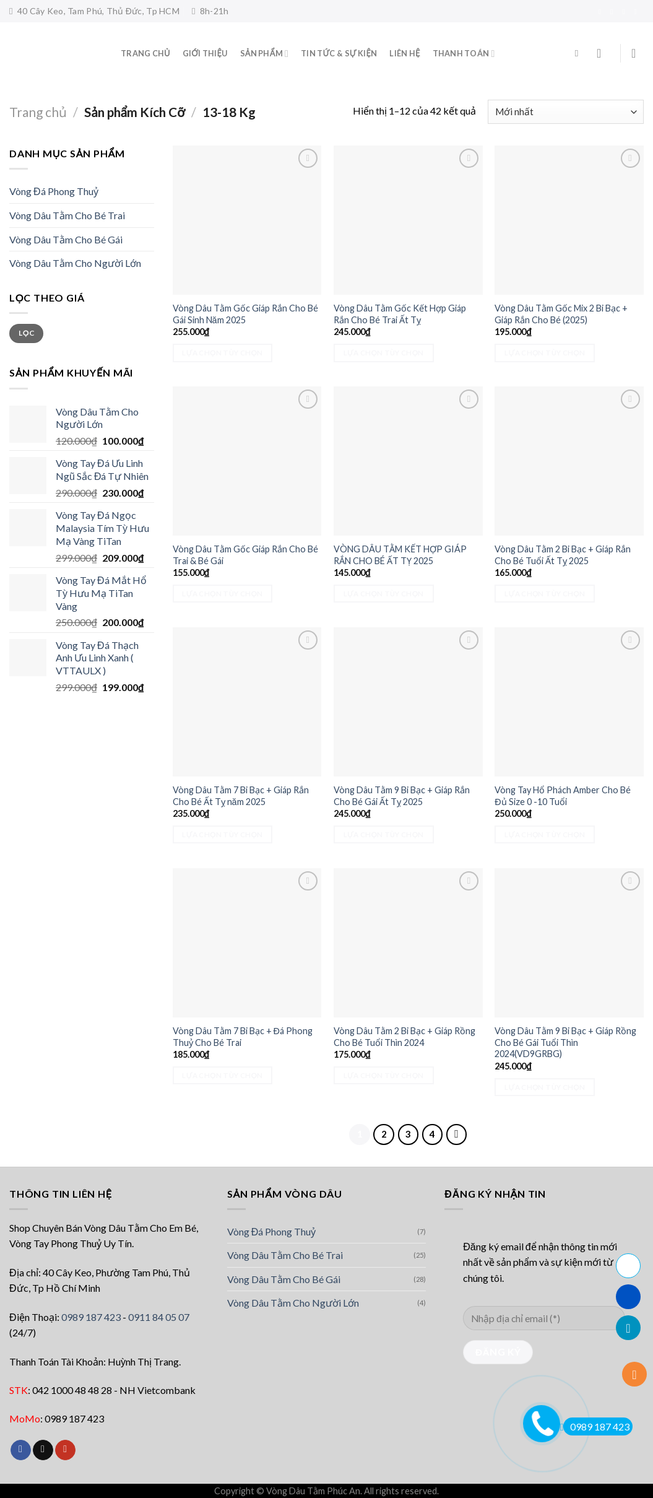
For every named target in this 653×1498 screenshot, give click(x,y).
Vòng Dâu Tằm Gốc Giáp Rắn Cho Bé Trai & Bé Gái (245, 555)
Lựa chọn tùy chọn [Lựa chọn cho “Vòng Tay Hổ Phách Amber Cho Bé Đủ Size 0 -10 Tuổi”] (544, 834)
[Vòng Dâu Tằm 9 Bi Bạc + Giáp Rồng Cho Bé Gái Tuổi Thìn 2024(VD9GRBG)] (569, 942)
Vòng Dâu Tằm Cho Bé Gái (66, 239)
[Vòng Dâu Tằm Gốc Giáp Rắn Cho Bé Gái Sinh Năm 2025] (247, 220)
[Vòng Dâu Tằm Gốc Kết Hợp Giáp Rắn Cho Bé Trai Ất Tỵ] (408, 220)
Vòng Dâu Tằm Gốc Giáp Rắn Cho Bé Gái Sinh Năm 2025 (245, 314)
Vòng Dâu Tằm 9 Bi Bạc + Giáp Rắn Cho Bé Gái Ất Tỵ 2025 (402, 796)
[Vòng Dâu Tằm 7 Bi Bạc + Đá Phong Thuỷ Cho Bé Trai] (247, 942)
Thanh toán (464, 53)
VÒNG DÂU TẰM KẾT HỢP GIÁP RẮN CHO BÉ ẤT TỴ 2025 (400, 555)
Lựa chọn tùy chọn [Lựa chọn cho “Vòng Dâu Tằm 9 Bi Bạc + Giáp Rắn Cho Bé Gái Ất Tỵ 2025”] (384, 834)
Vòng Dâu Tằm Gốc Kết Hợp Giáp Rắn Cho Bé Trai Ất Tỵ (400, 314)
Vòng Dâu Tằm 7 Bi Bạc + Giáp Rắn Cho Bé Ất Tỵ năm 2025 (241, 796)
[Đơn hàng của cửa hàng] (566, 112)
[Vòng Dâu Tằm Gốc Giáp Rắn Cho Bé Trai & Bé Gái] (247, 461)
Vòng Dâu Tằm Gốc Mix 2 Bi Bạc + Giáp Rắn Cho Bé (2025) (561, 314)
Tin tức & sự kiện (339, 53)
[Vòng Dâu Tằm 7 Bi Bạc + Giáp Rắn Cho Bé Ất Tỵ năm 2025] (247, 702)
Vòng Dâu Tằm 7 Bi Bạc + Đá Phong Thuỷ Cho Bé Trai (243, 1037)
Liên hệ (404, 53)
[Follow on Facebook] (602, 11)
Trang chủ (38, 112)
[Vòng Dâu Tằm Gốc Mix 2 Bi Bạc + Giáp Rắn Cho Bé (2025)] (569, 220)
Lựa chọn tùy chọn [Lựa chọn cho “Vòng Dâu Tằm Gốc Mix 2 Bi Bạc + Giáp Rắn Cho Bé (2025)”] (544, 353)
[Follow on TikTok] (614, 11)
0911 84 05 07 (158, 1317)
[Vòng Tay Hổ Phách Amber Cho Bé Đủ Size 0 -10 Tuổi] (569, 702)
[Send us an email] (625, 11)
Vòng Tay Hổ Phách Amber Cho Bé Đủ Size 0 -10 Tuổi (563, 796)
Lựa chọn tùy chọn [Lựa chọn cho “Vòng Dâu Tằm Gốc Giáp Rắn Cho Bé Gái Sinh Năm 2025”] (222, 353)
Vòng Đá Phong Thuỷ (53, 191)
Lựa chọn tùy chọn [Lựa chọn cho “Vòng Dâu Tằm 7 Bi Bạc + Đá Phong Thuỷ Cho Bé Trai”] (222, 1075)
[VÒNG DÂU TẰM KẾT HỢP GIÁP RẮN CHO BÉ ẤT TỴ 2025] (408, 461)
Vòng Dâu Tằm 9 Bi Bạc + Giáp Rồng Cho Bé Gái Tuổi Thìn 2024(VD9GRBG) (565, 1042)
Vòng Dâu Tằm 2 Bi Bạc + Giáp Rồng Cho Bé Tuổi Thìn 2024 (404, 1037)
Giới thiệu (205, 53)
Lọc (26, 332)
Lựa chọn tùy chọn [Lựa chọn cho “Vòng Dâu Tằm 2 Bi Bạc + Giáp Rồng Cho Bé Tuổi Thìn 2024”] (384, 1075)
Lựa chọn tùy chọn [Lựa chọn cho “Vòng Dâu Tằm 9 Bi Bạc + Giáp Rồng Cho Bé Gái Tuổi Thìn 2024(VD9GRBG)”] (544, 1087)
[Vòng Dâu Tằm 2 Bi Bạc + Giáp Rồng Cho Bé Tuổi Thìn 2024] (408, 942)
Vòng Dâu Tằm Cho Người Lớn (75, 263)
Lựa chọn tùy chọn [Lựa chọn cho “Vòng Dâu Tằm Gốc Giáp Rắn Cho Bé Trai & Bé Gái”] (222, 594)
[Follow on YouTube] (637, 11)
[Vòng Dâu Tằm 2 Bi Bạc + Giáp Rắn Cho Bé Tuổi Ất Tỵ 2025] (569, 461)
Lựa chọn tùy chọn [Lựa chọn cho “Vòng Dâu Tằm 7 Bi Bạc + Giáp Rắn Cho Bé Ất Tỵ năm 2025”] (222, 834)
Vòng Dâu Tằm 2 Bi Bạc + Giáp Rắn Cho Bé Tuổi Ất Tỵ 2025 (563, 555)
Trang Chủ (145, 53)
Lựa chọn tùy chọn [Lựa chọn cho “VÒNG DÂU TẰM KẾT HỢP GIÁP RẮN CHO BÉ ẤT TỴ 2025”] (384, 594)
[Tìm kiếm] (579, 53)
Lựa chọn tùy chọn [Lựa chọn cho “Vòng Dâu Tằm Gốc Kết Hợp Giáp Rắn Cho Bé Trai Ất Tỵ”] (384, 353)
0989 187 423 (91, 1317)
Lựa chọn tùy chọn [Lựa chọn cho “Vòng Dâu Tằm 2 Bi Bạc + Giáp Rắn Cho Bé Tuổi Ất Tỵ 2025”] (544, 594)
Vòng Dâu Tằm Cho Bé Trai (67, 215)
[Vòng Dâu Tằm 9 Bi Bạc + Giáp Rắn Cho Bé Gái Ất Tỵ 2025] (408, 702)
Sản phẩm (264, 53)
